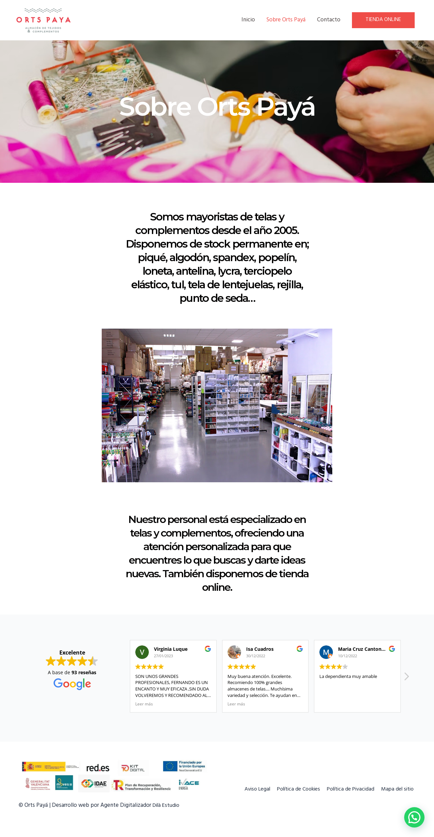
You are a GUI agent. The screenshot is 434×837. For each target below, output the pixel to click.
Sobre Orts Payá (286, 20)
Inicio (248, 20)
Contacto (328, 20)
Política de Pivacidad (347, 789)
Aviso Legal (246, 789)
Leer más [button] (144, 703)
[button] (406, 678)
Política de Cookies (291, 789)
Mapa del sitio (397, 789)
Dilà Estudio (167, 805)
